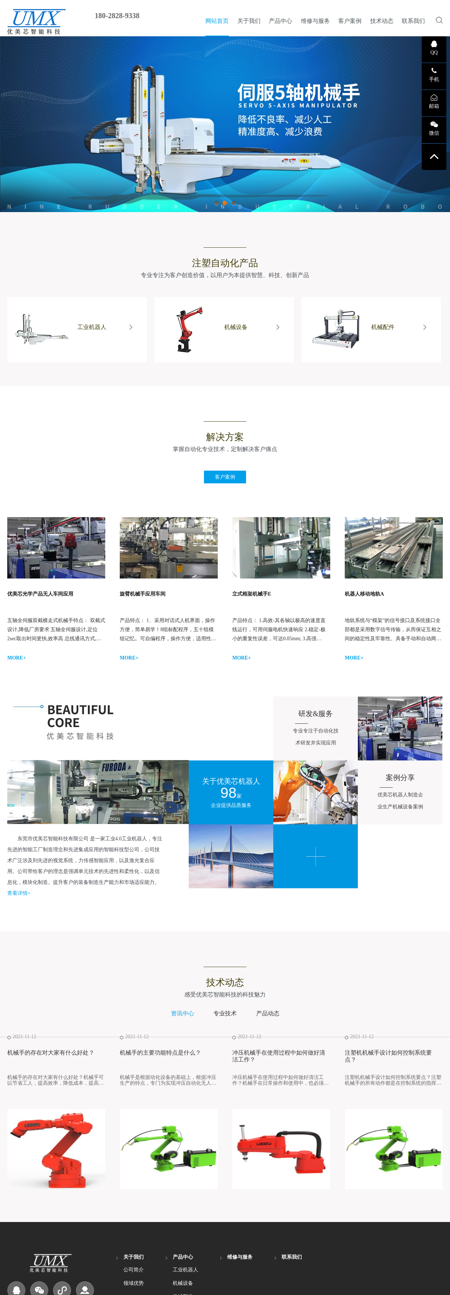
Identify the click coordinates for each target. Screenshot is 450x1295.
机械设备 (183, 1283)
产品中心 (280, 21)
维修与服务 (315, 21)
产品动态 (267, 1013)
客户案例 (349, 21)
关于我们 (249, 21)
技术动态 (381, 21)
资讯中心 (182, 1013)
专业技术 (225, 1013)
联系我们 (413, 21)
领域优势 (133, 1283)
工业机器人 (185, 1269)
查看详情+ (18, 893)
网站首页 (217, 21)
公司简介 (133, 1269)
